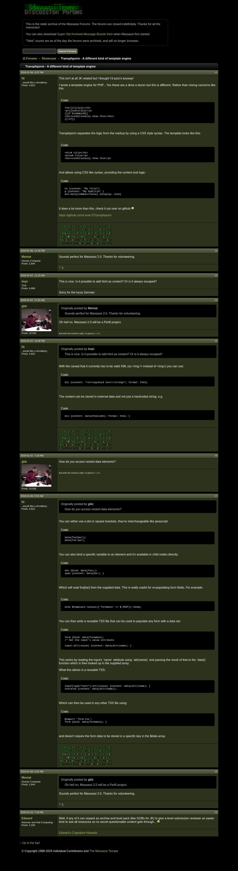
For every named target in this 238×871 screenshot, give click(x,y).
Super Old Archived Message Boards (81, 34)
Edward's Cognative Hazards (78, 847)
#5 (216, 347)
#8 (216, 786)
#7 (216, 503)
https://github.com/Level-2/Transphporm (85, 221)
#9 (216, 826)
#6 (216, 463)
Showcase (49, 58)
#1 (216, 72)
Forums (31, 58)
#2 (216, 256)
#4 (216, 306)
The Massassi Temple (103, 865)
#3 (216, 281)
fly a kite (96, 340)
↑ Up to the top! (30, 857)
